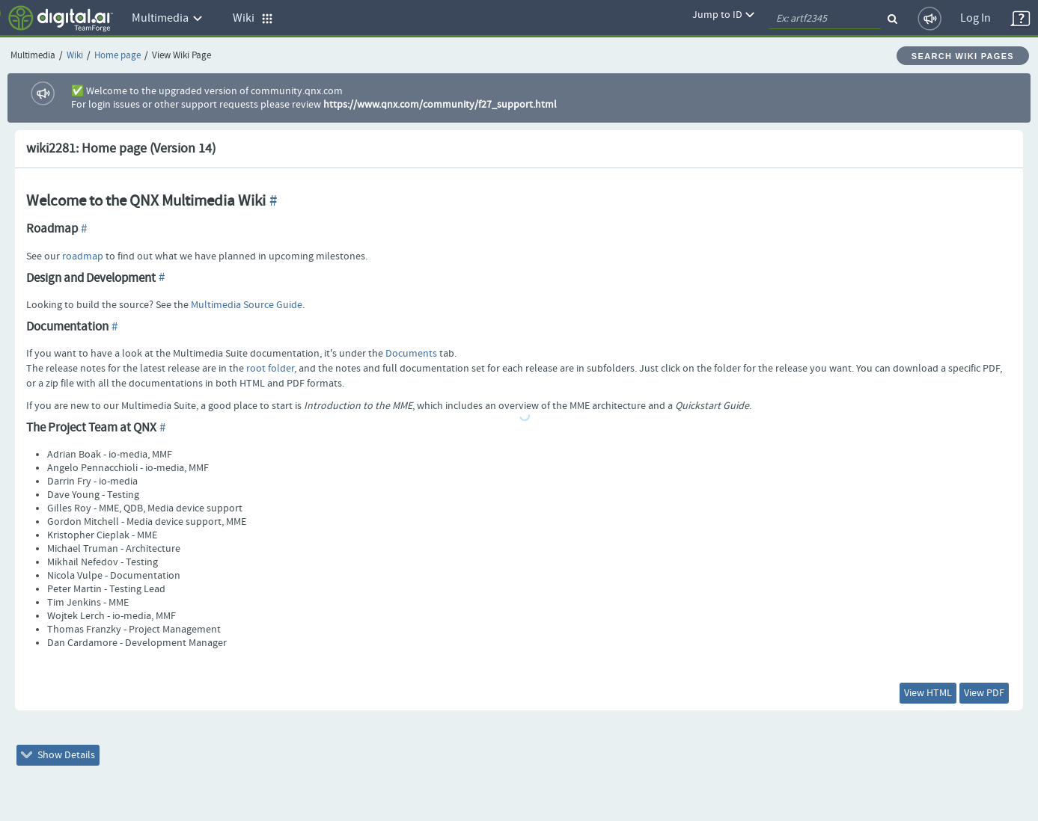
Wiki (75, 55)
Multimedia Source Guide (246, 305)
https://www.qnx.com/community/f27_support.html (440, 104)
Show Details (58, 755)
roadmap (82, 256)
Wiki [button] (253, 18)
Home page (117, 55)
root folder (270, 368)
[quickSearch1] (825, 18)
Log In (975, 18)
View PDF (984, 693)
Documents (411, 353)
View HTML (928, 693)
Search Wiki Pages (963, 56)
